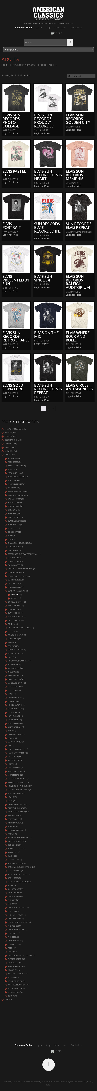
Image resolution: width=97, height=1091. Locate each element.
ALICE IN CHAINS (15, 484)
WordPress (55, 1082)
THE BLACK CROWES (16, 907)
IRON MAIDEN (14, 675)
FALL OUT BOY (14, 620)
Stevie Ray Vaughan (17, 874)
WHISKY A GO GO (15, 981)
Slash (10, 856)
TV (6, 999)
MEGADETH (13, 756)
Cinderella (13, 550)
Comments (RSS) (80, 1082)
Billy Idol (12, 510)
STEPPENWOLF (14, 870)
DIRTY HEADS (13, 583)
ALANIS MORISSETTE (16, 477)
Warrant (12, 970)
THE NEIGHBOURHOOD (18, 922)
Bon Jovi (12, 528)
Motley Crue (14, 771)
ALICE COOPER (14, 480)
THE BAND (12, 904)
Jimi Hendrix (13, 697)
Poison (11, 826)
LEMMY (11, 738)
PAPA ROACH (13, 815)
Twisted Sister (14, 959)
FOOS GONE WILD (15, 635)
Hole (10, 657)
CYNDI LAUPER (14, 565)
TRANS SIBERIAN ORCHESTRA (20, 955)
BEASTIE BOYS (14, 506)
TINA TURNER (13, 940)
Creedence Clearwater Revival (22, 554)
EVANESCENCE (14, 613)
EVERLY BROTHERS (16, 616)
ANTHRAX (12, 488)
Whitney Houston (16, 985)
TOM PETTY (13, 944)
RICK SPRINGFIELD (15, 841)
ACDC (10, 469)
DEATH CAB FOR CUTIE (17, 576)
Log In (39, 27)
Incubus (12, 672)
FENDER (11, 624)
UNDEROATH (13, 963)
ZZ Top (11, 996)
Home (5, 65)
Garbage (12, 642)
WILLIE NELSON (14, 988)
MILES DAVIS (13, 760)
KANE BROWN (14, 723)
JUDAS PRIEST (13, 720)
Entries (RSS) (65, 1082)
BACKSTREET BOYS (16, 495)
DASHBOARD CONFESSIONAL (20, 569)
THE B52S (12, 900)
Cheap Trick (13, 547)
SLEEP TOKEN (13, 859)
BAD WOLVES (13, 502)
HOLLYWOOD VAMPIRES (18, 661)
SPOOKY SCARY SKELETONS (19, 867)
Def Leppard (13, 580)
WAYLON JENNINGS (16, 974)
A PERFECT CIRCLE (15, 466)
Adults (14, 594)
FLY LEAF (11, 631)
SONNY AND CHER (15, 863)
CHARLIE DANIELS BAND (18, 543)
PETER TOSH (13, 819)
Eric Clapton (14, 605)
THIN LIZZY (12, 937)
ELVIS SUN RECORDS (36, 65)
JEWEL (10, 694)
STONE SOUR (13, 878)
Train (10, 951)
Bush (10, 535)
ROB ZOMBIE (13, 845)
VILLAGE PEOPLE (15, 966)
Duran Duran (14, 587)
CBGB (10, 539)
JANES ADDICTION (15, 683)
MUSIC (20, 65)
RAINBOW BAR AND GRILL (19, 837)
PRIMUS (11, 834)
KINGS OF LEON (14, 727)
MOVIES (8, 451)
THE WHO (12, 933)
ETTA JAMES (13, 609)
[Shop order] (81, 76)
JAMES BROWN (14, 679)
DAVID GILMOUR (15, 572)
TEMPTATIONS (14, 896)
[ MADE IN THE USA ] (13, 429)
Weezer (11, 977)
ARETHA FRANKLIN (16, 491)
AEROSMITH (13, 473)
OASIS (10, 801)
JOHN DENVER (14, 708)
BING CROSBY (14, 517)
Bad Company (14, 499)
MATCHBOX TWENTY (17, 753)
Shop (47, 27)
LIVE (9, 745)
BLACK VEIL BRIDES (16, 521)
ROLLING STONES (15, 848)
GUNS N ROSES (14, 653)
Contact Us (76, 27)
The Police (13, 926)
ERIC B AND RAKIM (15, 602)
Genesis (11, 646)
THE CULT (12, 911)
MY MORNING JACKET (17, 778)
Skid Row (12, 852)
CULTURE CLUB (14, 561)
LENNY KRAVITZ (14, 742)
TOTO (10, 948)
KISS (9, 731)
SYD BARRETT (13, 893)
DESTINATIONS (11, 440)
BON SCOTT (13, 532)
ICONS (7, 447)
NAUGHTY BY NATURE (17, 782)
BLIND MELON (14, 524)
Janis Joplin (13, 686)
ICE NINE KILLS (14, 668)
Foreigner (13, 639)
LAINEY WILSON (14, 734)
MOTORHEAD (13, 775)
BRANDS (8, 432)
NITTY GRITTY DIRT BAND (18, 789)
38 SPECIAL (12, 458)
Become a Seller (23, 27)
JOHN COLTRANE (15, 705)
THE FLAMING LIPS (15, 915)
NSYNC (11, 797)
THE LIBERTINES (14, 918)
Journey (12, 712)
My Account (61, 27)
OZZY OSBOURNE (15, 808)
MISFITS (11, 764)
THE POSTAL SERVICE (17, 929)
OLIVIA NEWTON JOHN (17, 804)
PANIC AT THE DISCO (16, 812)
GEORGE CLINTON (15, 650)
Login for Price (10, 133)
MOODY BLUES (14, 767)
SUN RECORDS (14, 889)
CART (48, 33)
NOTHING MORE (15, 793)
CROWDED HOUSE (16, 558)
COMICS (8, 436)
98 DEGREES (13, 462)
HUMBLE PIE (13, 664)
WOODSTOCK (14, 992)
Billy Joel (12, 513)
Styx (10, 885)
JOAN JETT (12, 701)
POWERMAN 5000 (15, 830)
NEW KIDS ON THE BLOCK (19, 786)
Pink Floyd (13, 823)
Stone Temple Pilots (17, 882)
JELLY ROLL (12, 690)
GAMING (8, 443)
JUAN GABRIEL (14, 716)
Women (14, 598)
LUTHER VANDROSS (16, 749)
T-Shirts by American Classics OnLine (18, 1082)
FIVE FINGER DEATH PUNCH (19, 627)
